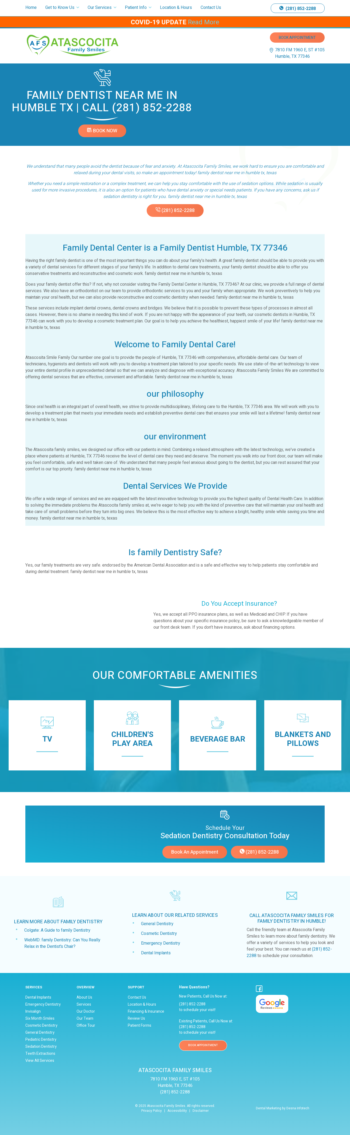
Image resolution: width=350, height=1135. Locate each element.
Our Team (85, 1018)
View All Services (39, 1061)
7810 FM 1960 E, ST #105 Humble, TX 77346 (300, 53)
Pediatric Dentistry (40, 1040)
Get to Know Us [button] (60, 7)
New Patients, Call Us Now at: (213, 992)
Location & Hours (176, 7)
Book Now (102, 130)
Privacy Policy (151, 1110)
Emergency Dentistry (160, 943)
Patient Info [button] (136, 7)
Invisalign (33, 1011)
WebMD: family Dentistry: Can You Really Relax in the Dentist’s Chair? (62, 943)
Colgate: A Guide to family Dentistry (57, 930)
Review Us (136, 1018)
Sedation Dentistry (41, 1047)
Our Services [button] (100, 7)
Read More (203, 22)
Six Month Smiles (39, 1018)
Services (84, 1004)
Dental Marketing (268, 1108)
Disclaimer (201, 1110)
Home (31, 7)
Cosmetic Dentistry (159, 933)
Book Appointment (297, 38)
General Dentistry (157, 924)
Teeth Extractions (40, 1054)
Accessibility (177, 1110)
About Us (84, 997)
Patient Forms (139, 1025)
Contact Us (211, 7)
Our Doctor (86, 1011)
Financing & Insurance (146, 1011)
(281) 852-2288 (297, 8)
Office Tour (86, 1025)
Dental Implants (156, 953)
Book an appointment (194, 852)
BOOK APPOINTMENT (203, 1045)
